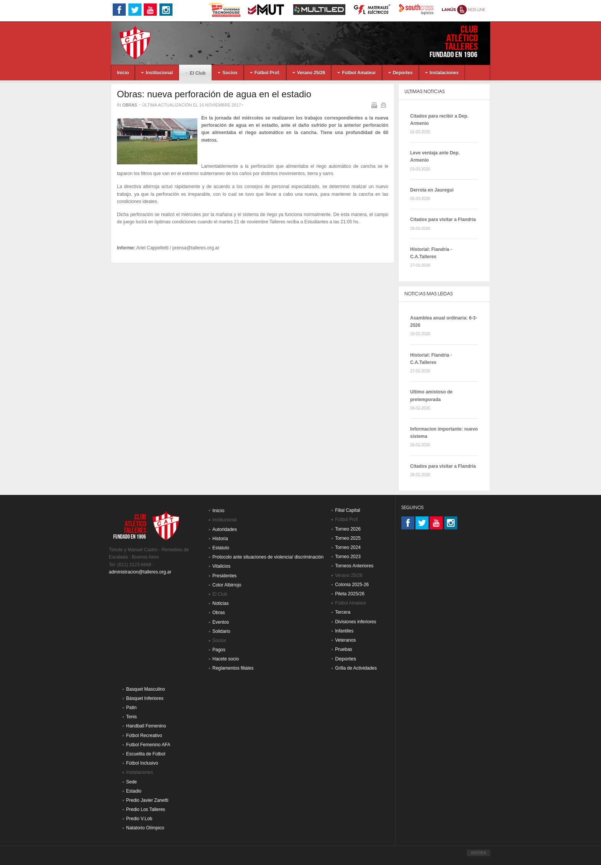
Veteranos (345, 640)
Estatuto (220, 547)
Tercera (342, 612)
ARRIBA (478, 852)
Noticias (220, 603)
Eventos (220, 622)
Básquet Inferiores (144, 698)
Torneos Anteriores (354, 565)
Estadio (133, 791)
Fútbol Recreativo (144, 735)
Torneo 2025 (348, 538)
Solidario (221, 631)
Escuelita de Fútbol (145, 754)
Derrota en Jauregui (431, 190)
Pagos (218, 649)
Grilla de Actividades (356, 668)
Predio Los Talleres (145, 809)
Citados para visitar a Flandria (443, 219)
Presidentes (224, 575)
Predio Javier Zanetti (147, 800)
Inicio (218, 510)
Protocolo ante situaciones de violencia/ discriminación (267, 557)
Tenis (131, 716)
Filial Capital (347, 510)
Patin (131, 707)
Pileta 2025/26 (350, 593)
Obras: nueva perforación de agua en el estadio (214, 94)
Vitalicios (221, 566)
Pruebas (343, 649)
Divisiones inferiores (355, 621)
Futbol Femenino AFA (148, 744)
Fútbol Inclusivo (142, 763)
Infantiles (344, 631)
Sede (131, 782)
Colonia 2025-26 (352, 584)
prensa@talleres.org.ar (195, 248)
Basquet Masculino (145, 689)
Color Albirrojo (226, 585)
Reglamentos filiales (232, 668)
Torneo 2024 (348, 547)
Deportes (345, 659)
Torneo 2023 (348, 556)
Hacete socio (225, 659)
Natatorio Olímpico (145, 828)
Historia (220, 538)
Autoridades (224, 529)
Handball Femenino (146, 726)
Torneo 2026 (348, 529)
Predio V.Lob (139, 818)
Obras (129, 105)
